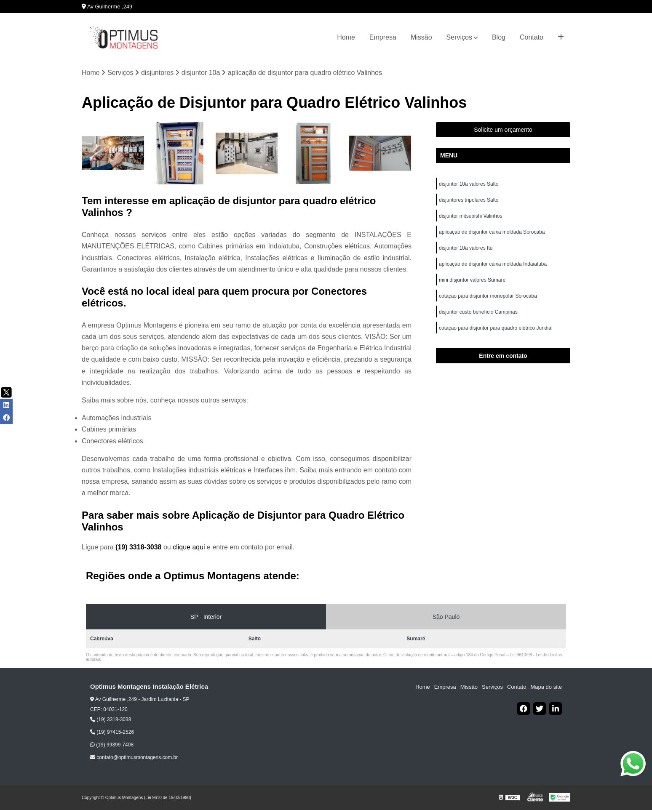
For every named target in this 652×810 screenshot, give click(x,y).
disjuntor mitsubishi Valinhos (471, 216)
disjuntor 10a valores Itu (466, 248)
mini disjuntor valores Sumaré (472, 280)
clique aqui (189, 547)
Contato (531, 37)
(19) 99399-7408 (112, 745)
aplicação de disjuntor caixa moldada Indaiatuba (493, 264)
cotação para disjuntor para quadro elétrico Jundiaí (496, 328)
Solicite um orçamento (503, 129)
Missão (421, 37)
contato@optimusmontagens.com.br (134, 757)
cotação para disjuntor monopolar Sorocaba (488, 296)
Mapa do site (545, 687)
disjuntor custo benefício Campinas (478, 312)
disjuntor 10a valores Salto (468, 184)
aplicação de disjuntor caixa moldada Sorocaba (492, 232)
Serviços (459, 37)
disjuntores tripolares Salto (468, 200)
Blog (498, 37)
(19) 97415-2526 (112, 732)
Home (346, 37)
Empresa (382, 37)
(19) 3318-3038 (139, 547)
